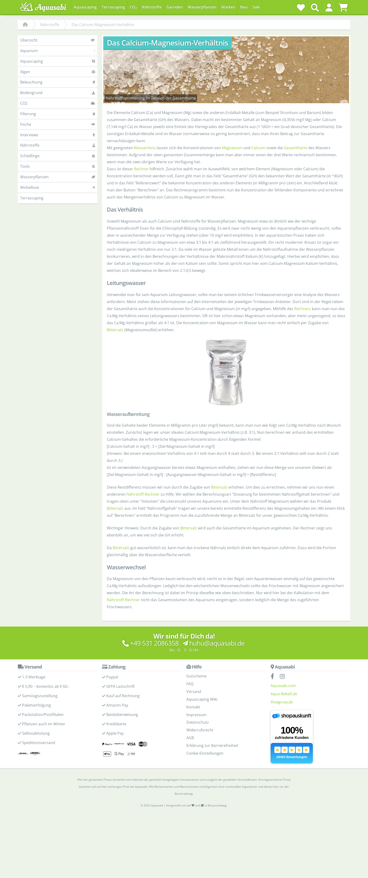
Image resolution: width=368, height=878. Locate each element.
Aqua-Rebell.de (284, 693)
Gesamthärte (295, 147)
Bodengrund (57, 92)
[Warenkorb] (343, 7)
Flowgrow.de (282, 702)
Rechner (141, 168)
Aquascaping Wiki (201, 699)
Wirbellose (57, 187)
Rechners (302, 308)
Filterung (57, 113)
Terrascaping (31, 198)
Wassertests (145, 147)
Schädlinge (57, 155)
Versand (193, 691)
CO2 (57, 103)
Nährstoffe (57, 145)
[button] (329, 7)
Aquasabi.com (283, 685)
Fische (57, 124)
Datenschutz (197, 722)
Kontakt (193, 707)
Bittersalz (115, 329)
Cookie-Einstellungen (204, 753)
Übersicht (57, 40)
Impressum (196, 714)
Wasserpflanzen (57, 176)
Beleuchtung (57, 82)
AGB (190, 737)
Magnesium (232, 147)
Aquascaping (57, 61)
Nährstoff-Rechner (143, 494)
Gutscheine (196, 676)
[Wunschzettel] (301, 7)
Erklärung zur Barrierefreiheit (212, 745)
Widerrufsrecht (199, 730)
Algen (57, 71)
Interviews (57, 134)
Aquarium (57, 50)
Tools (57, 166)
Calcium (258, 147)
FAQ (189, 683)
